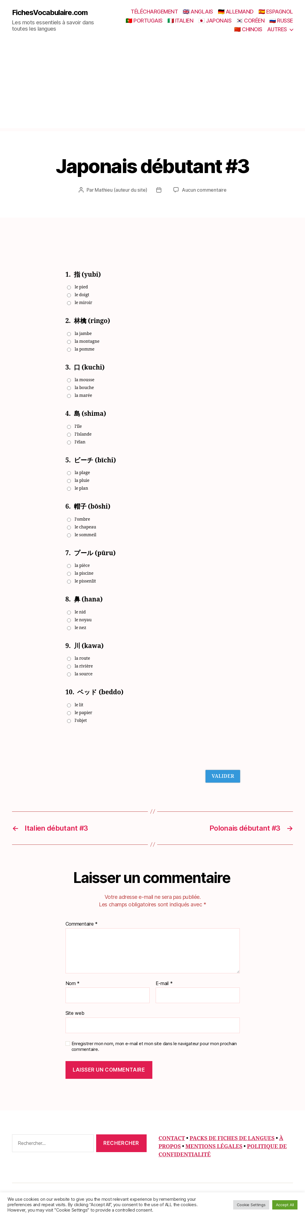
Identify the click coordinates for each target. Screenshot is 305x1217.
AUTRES (277, 29)
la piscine (84, 573)
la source (84, 674)
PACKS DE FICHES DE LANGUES (232, 1138)
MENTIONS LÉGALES (213, 1146)
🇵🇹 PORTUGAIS (144, 20)
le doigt (82, 294)
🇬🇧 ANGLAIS (198, 11)
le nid (80, 612)
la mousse (85, 379)
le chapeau (85, 527)
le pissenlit (85, 581)
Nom (73, 983)
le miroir (83, 302)
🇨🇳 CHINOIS (248, 29)
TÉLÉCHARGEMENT (154, 11)
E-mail (164, 983)
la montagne (87, 341)
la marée (83, 395)
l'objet (81, 720)
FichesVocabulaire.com (50, 12)
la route (82, 658)
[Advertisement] (152, 86)
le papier (83, 712)
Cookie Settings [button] (251, 1204)
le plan (81, 488)
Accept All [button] (285, 1204)
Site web (75, 1013)
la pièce (82, 565)
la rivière (84, 666)
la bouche (84, 387)
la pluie (82, 480)
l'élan (80, 442)
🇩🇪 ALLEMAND (236, 11)
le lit (79, 704)
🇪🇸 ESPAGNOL (275, 11)
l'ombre (82, 519)
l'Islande (83, 434)
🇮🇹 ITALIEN (180, 20)
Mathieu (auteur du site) (121, 190)
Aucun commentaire (204, 190)
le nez (81, 627)
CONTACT (172, 1138)
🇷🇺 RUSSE (281, 20)
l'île (78, 426)
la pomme (85, 349)
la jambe (83, 333)
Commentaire (82, 924)
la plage (82, 472)
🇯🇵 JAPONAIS (214, 20)
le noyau (83, 619)
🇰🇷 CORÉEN (250, 20)
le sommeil (85, 534)
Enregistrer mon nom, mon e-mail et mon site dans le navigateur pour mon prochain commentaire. (154, 1046)
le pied (81, 287)
